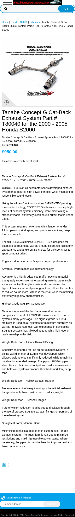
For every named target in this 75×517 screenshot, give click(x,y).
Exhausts (34, 22)
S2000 (23, 22)
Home (5, 22)
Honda (14, 22)
